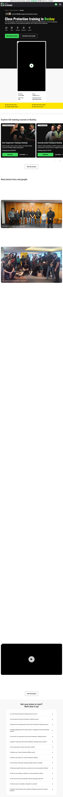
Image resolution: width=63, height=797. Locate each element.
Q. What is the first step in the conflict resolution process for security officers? (29, 789)
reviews (41, 1)
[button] (59, 160)
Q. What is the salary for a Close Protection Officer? (24, 757)
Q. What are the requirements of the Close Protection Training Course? (29, 724)
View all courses (31, 166)
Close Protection (14, 10)
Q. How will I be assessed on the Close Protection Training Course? (28, 736)
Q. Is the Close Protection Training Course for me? (23, 714)
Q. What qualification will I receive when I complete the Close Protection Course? (29, 730)
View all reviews (31, 693)
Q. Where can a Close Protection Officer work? (22, 752)
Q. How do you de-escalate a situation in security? (23, 784)
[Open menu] (60, 4)
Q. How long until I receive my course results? (22, 747)
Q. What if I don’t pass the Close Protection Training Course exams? (28, 742)
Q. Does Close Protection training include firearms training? (26, 763)
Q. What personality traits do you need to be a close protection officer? (29, 768)
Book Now (10, 154)
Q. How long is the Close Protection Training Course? (24, 719)
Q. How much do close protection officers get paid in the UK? (26, 778)
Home (6, 10)
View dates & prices (12, 36)
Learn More (24, 154)
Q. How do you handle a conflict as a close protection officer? (26, 773)
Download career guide (28, 36)
